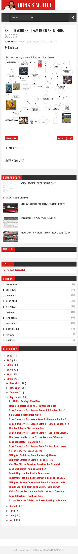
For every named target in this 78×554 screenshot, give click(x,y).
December (15, 383)
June (12, 515)
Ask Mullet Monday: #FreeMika (24, 401)
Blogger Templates (54, 549)
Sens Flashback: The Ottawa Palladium (38, 218)
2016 (9, 365)
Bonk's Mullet (11, 284)
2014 (9, 374)
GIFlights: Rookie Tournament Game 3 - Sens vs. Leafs (37, 482)
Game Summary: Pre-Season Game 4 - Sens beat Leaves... (38, 432)
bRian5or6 (10, 334)
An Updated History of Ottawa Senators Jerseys (43, 204)
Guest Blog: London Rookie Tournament (30, 473)
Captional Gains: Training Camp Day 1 (28, 468)
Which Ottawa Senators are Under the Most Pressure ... (38, 491)
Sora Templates (34, 549)
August (14, 506)
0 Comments (51, 41)
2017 (9, 360)
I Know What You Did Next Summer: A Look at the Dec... (37, 477)
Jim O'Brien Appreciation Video (25, 414)
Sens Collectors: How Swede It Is (26, 441)
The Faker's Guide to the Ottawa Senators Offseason (36, 437)
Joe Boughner (11, 301)
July (12, 510)
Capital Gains (11, 290)
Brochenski (10, 340)
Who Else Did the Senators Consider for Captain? (34, 464)
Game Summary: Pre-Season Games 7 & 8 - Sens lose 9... (38, 410)
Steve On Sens (11, 318)
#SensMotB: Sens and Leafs (15, 197)
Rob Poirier (10, 312)
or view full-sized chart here (38, 57)
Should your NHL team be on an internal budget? (34, 486)
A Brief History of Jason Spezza (25, 450)
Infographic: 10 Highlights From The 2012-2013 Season (45, 232)
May (12, 520)
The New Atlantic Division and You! (26, 428)
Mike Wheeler (11, 306)
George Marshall (13, 329)
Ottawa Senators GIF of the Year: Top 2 (38, 183)
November (15, 387)
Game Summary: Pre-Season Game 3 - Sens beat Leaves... (38, 446)
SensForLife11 (11, 138)
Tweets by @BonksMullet (14, 269)
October (14, 392)
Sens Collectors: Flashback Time (26, 496)
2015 (9, 369)
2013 (9, 379)
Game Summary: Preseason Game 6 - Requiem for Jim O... (38, 419)
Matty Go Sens (11, 323)
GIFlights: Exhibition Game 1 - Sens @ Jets (31, 459)
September (16, 397)
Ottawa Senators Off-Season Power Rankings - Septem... (38, 500)
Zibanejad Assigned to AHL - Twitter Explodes (32, 405)
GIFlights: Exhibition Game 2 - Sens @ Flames (32, 455)
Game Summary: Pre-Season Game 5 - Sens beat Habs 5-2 (39, 423)
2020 (10, 355)
